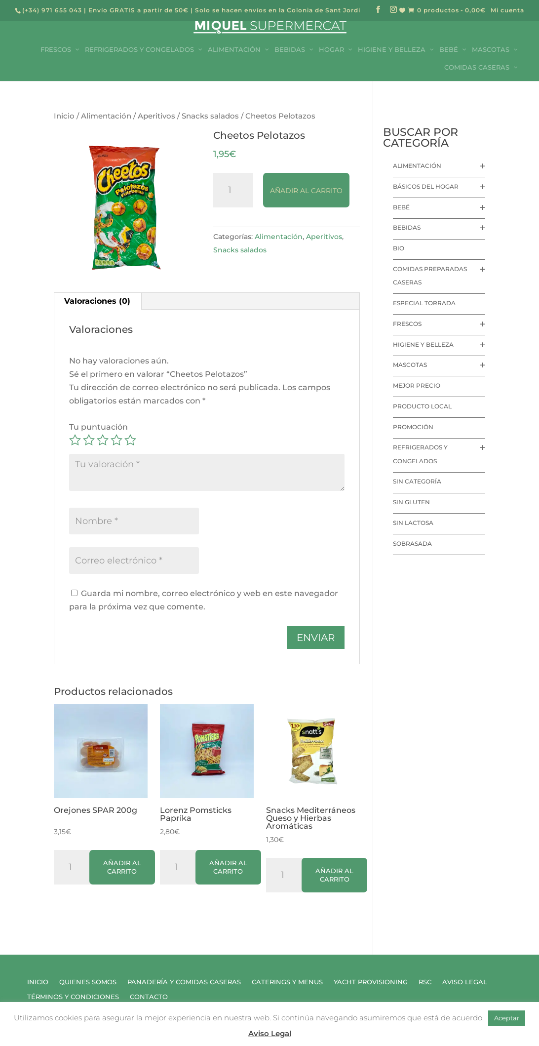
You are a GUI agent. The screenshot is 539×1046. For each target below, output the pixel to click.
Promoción (413, 427)
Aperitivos (156, 116)
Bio (398, 248)
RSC (425, 982)
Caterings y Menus (287, 982)
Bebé (401, 207)
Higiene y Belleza (423, 344)
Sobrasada (412, 543)
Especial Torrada (424, 303)
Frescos (407, 323)
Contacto (149, 997)
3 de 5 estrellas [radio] (103, 440)
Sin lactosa (413, 522)
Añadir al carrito (306, 190)
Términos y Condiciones (73, 997)
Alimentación (106, 116)
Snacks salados (210, 116)
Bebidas (407, 227)
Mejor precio (416, 385)
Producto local (422, 406)
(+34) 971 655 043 (52, 10)
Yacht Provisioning (371, 982)
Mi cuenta (507, 10)
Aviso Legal (464, 982)
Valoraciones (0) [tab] (97, 301)
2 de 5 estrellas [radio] (89, 440)
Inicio (64, 116)
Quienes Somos (87, 982)
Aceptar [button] (506, 1018)
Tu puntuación (98, 427)
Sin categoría (417, 481)
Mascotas (410, 364)
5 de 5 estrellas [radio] (130, 440)
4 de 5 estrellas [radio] (116, 440)
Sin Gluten (411, 502)
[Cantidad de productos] (233, 190)
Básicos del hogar (426, 186)
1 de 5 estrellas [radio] (75, 440)
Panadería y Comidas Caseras (184, 982)
